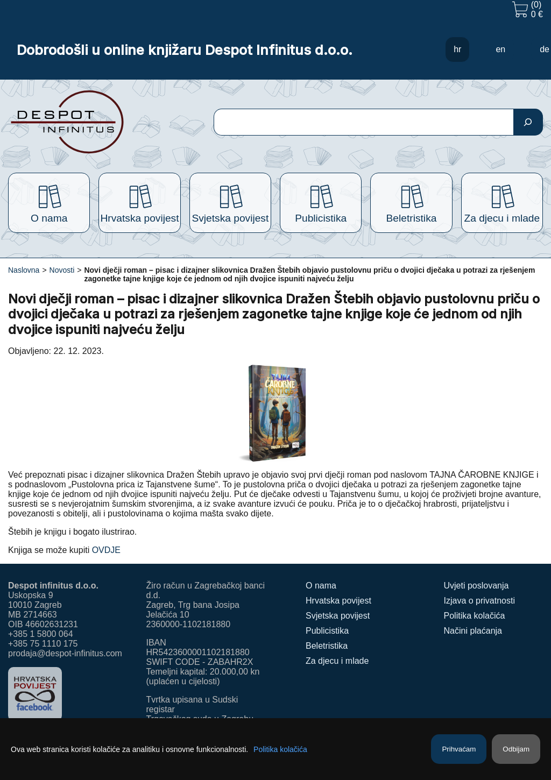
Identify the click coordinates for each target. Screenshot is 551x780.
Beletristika (327, 645)
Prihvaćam (459, 749)
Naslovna (23, 270)
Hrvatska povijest (338, 600)
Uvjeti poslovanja (476, 585)
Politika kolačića (474, 615)
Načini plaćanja (473, 630)
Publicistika (327, 630)
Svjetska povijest (338, 615)
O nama (321, 585)
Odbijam (516, 749)
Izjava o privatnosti (479, 600)
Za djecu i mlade (337, 660)
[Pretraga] (528, 122)
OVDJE (106, 550)
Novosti (62, 270)
